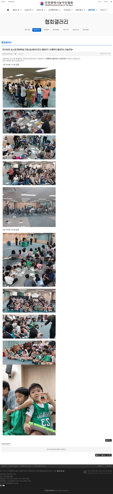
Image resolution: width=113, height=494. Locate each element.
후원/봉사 (79, 10)
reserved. (65, 490)
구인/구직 (66, 30)
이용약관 (3, 466)
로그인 (99, 1)
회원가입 (106, 1)
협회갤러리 (56, 22)
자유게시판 (75, 30)
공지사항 (27, 30)
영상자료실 (56, 30)
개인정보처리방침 (13, 466)
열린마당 (91, 10)
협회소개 (16, 10)
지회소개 (39, 10)
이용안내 (100, 466)
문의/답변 (86, 30)
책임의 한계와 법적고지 (40, 466)
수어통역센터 (53, 10)
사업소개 (27, 10)
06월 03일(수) (11, 1)
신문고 (102, 10)
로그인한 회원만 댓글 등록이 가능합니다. (56, 449)
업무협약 (46, 30)
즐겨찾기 (3, 1)
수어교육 (67, 10)
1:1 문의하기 (108, 466)
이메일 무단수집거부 (25, 466)
